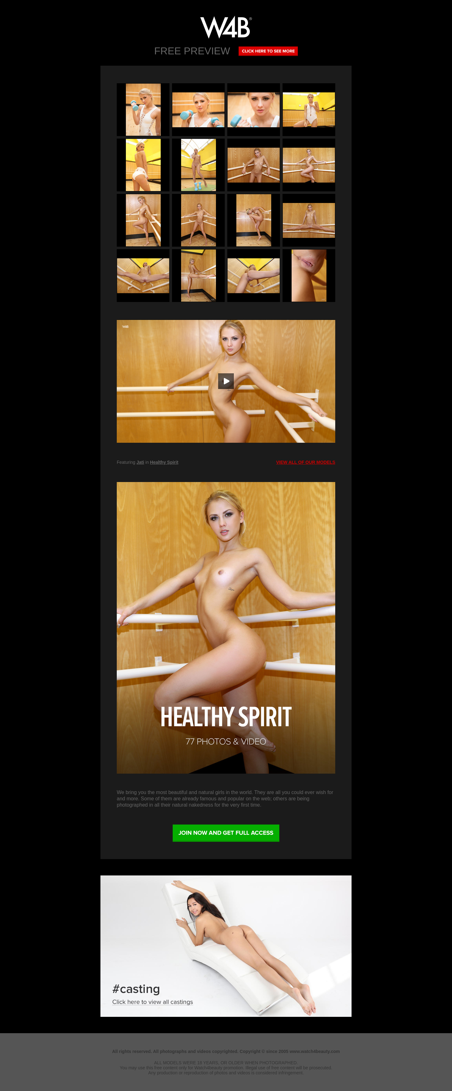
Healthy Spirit (164, 462)
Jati (140, 462)
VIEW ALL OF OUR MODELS (305, 462)
